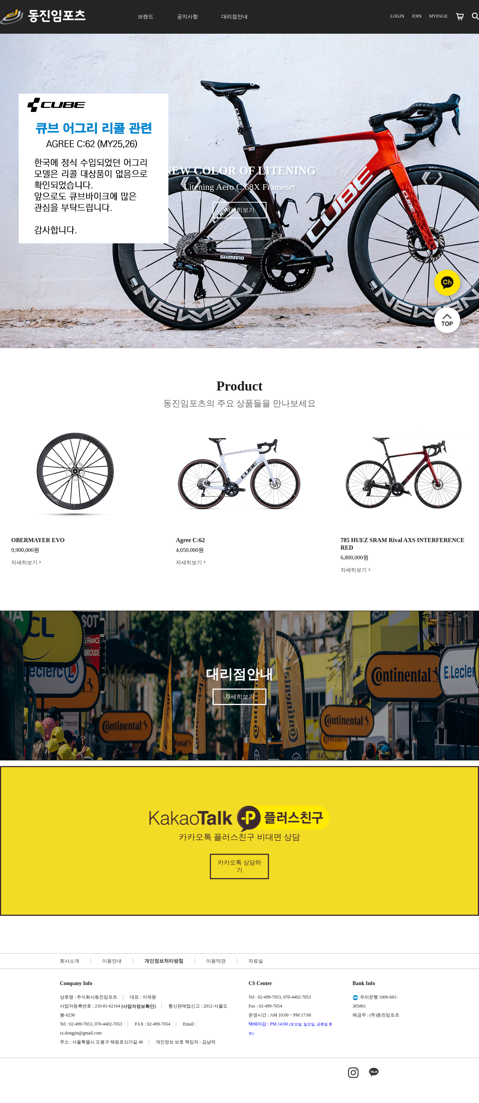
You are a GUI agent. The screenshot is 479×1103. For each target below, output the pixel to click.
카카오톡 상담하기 (239, 866)
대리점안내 (235, 16)
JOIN (416, 16)
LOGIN (397, 16)
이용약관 (216, 961)
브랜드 (145, 16)
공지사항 (187, 16)
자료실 (255, 961)
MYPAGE (438, 16)
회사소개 (69, 961)
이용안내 (112, 961)
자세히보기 (239, 210)
